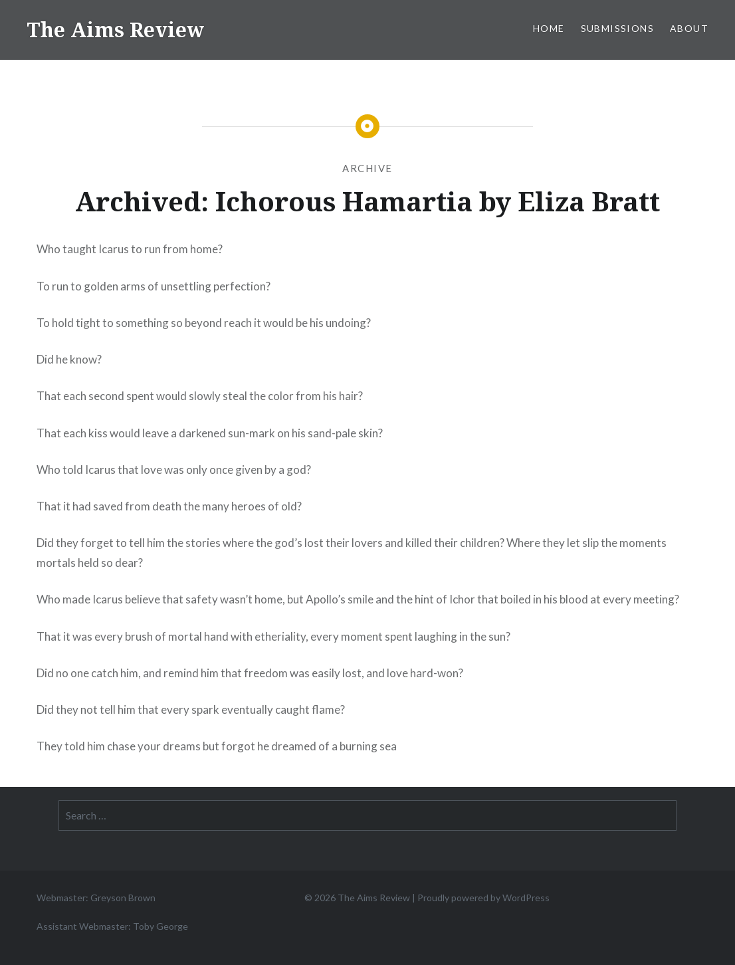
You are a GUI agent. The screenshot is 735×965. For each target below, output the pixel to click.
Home (549, 28)
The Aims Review (115, 29)
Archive (367, 168)
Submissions (617, 28)
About (689, 28)
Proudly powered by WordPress (483, 897)
